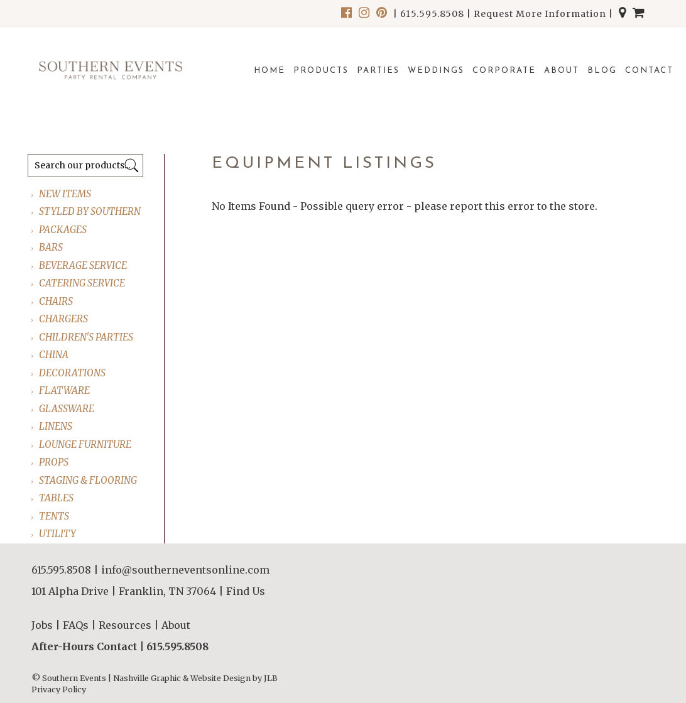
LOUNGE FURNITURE (85, 444)
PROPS (54, 462)
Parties (378, 71)
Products (321, 71)
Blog (602, 71)
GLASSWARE (67, 409)
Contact (649, 71)
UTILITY (58, 534)
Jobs (42, 625)
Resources (125, 625)
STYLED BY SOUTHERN (90, 211)
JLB (271, 678)
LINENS (56, 426)
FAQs (76, 625)
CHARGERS (64, 319)
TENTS (54, 516)
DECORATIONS (73, 373)
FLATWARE (65, 390)
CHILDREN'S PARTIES (86, 337)
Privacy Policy (58, 689)
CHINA (54, 355)
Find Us (245, 591)
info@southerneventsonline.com (185, 570)
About (561, 71)
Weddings (436, 71)
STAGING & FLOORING (88, 480)
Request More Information (540, 13)
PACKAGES (63, 230)
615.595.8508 (432, 13)
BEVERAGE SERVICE (83, 265)
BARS (51, 247)
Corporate (504, 71)
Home (269, 71)
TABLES (57, 498)
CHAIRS (56, 301)
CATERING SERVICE (82, 283)
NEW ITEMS (65, 194)
